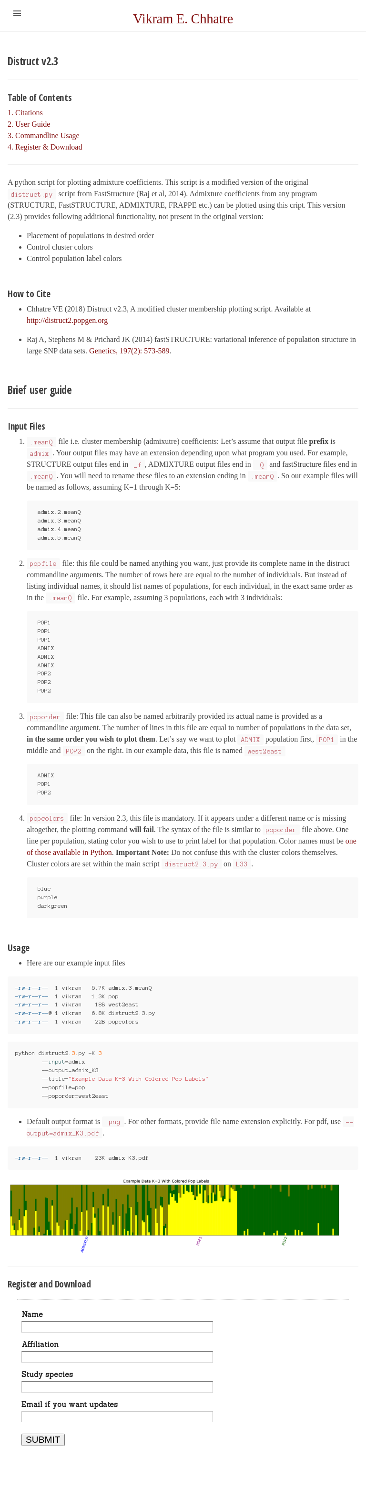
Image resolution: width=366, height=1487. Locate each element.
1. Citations (25, 113)
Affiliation (40, 1344)
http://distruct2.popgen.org (67, 320)
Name (32, 1314)
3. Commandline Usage (44, 135)
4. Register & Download (45, 147)
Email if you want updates (69, 1404)
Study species (47, 1374)
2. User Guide (29, 124)
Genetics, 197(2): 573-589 (129, 351)
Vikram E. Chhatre (183, 18)
